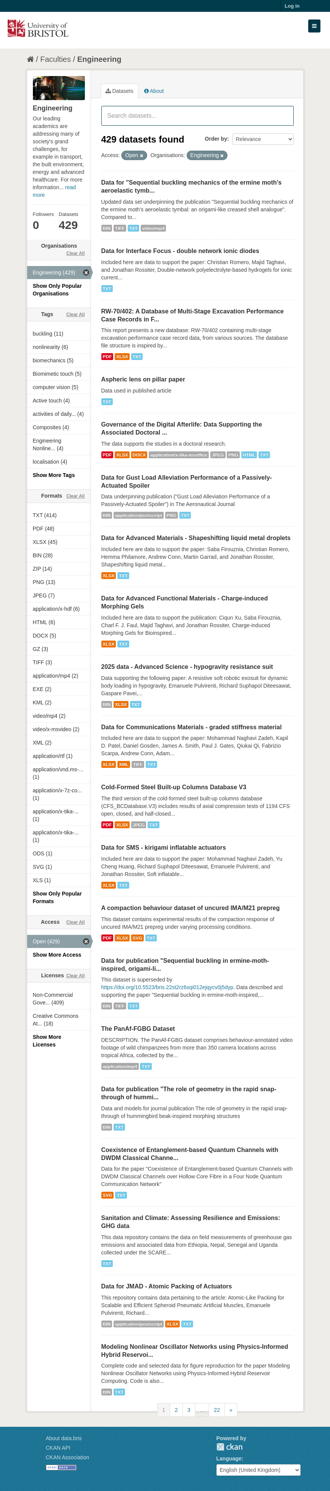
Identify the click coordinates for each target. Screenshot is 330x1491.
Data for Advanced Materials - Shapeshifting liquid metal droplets (196, 538)
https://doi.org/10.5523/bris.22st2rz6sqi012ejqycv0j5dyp (167, 987)
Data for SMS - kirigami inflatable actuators (163, 847)
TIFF (120, 228)
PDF (107, 356)
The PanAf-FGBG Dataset (138, 1028)
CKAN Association (67, 1457)
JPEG (218, 455)
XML (123, 764)
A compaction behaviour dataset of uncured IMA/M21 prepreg (190, 908)
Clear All (75, 253)
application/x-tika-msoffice (178, 455)
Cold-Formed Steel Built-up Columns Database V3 (174, 787)
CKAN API (58, 1448)
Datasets (119, 91)
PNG (233, 455)
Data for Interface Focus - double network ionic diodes (180, 251)
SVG (137, 938)
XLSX (122, 356)
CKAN (229, 1447)
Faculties (55, 59)
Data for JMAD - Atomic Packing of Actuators (166, 1286)
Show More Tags (54, 475)
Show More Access (57, 955)
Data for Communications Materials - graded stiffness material (191, 727)
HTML (249, 455)
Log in (292, 6)
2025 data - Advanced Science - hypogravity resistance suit (187, 667)
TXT (133, 228)
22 (217, 1410)
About (154, 91)
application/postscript (138, 515)
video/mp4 (153, 228)
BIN (107, 228)
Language (229, 1458)
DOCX (139, 455)
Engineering (99, 59)
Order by (216, 139)
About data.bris (64, 1438)
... (202, 1410)
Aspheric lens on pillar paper (143, 379)
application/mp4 (120, 1066)
